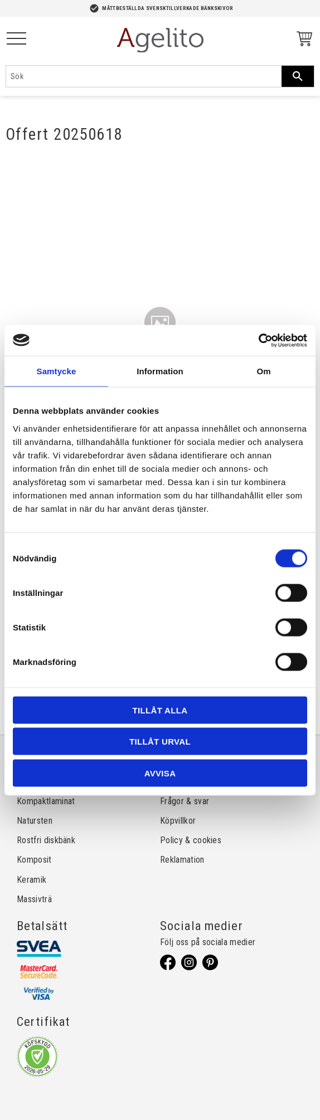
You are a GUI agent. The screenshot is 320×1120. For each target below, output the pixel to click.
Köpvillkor (178, 820)
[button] (16, 39)
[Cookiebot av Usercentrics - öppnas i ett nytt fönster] (258, 340)
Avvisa (160, 772)
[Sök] (298, 76)
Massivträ (34, 899)
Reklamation (182, 859)
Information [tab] (160, 371)
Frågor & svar (184, 801)
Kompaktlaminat (46, 801)
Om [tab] (263, 371)
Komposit (34, 859)
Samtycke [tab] (56, 371)
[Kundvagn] (302, 40)
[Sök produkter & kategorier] (144, 76)
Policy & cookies (190, 840)
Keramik (31, 879)
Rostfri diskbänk (46, 840)
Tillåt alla (160, 710)
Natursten (34, 820)
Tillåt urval (160, 741)
